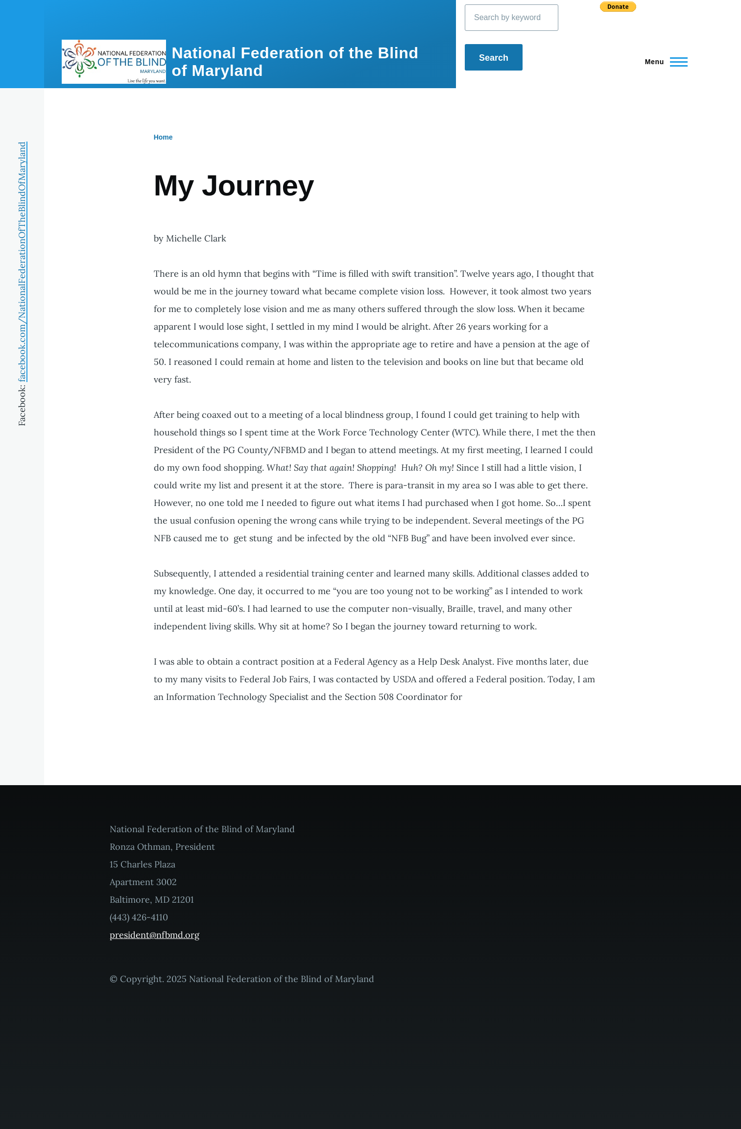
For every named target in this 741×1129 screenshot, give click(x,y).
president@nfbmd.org (154, 934)
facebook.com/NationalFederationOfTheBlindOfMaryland (21, 262)
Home (163, 137)
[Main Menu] (663, 62)
